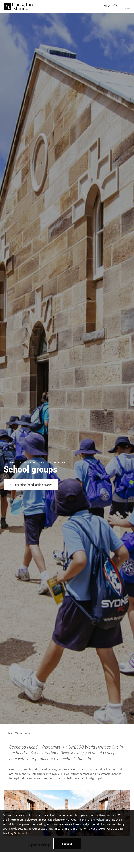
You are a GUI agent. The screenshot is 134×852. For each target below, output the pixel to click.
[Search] (115, 6)
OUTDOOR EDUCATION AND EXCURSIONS (35, 462)
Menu (127, 6)
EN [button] (107, 6)
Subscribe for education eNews (31, 485)
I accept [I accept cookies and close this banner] (67, 844)
